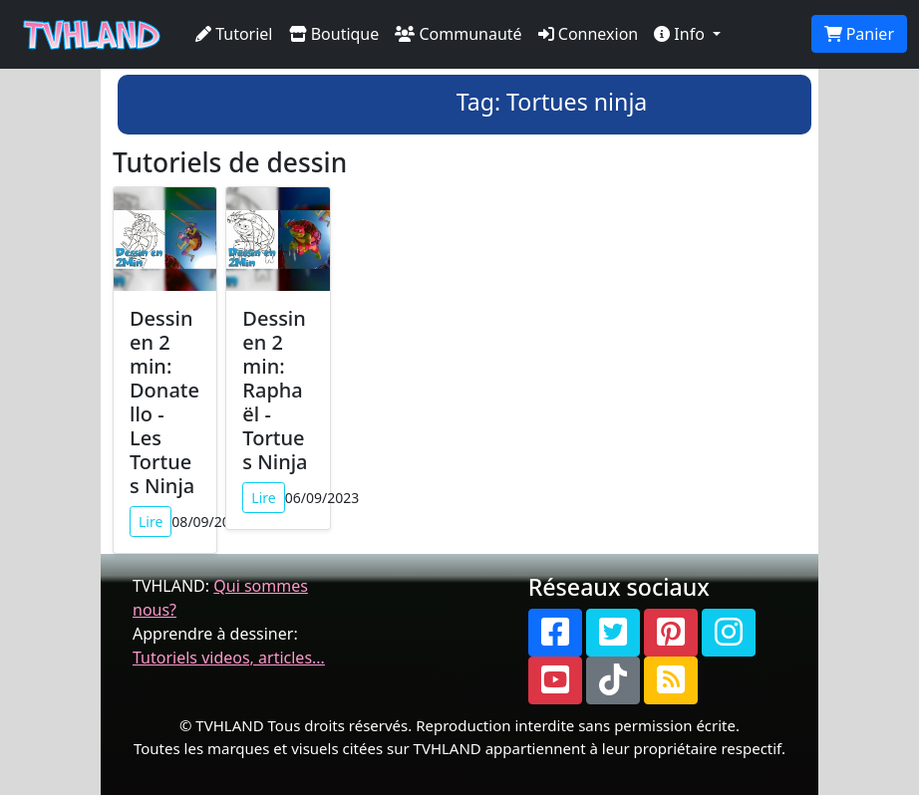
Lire (150, 521)
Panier (859, 34)
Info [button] (681, 34)
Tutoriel (234, 34)
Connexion (588, 34)
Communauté (458, 34)
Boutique (334, 34)
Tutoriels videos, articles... (229, 657)
